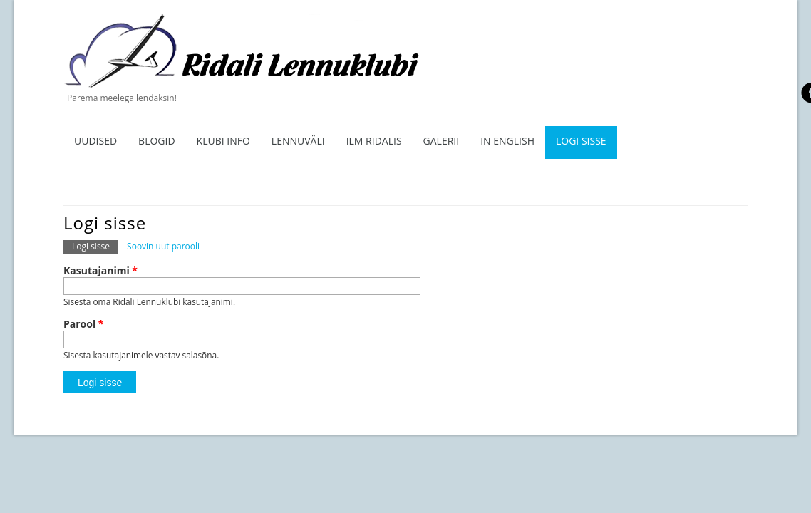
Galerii (441, 140)
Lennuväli (298, 140)
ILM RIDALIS (374, 140)
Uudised (95, 140)
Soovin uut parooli (163, 246)
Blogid (156, 140)
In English (507, 140)
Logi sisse (581, 140)
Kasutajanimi (100, 270)
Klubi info (223, 140)
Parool (83, 324)
